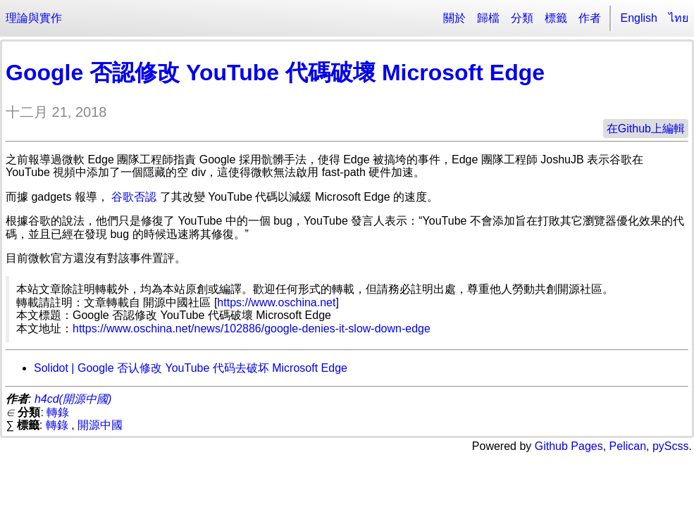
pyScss (670, 446)
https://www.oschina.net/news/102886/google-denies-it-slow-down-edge (251, 328)
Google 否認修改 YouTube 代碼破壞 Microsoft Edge (275, 72)
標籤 (556, 18)
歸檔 (488, 18)
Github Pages (569, 446)
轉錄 (58, 412)
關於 (454, 18)
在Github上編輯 (646, 128)
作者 (589, 18)
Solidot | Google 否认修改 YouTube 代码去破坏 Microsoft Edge (190, 368)
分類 (522, 18)
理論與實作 (34, 18)
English (639, 18)
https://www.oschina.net (276, 302)
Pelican (627, 446)
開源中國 (100, 425)
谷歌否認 (133, 197)
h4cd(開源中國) (73, 399)
